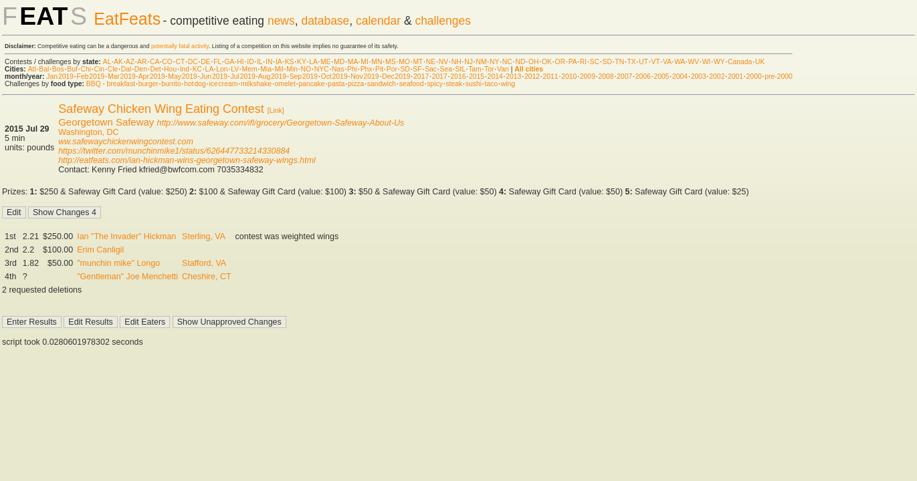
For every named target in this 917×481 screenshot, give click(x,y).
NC (507, 61)
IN (269, 61)
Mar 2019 (122, 76)
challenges (443, 20)
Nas (338, 69)
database (325, 20)
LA (313, 61)
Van (503, 69)
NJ (468, 61)
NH (456, 61)
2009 (587, 76)
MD (339, 61)
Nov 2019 (364, 76)
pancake (311, 84)
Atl (32, 69)
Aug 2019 (272, 76)
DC (193, 61)
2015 (476, 76)
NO (306, 69)
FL (217, 61)
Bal (44, 69)
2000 (754, 76)
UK (760, 61)
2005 (661, 76)
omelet (285, 84)
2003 (698, 76)
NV (443, 61)
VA (667, 61)
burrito (171, 84)
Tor (489, 69)
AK (118, 61)
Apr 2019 (151, 76)
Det (155, 69)
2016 (458, 76)
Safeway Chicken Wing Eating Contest (161, 109)
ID (250, 61)
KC (197, 69)
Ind (184, 69)
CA (154, 61)
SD (607, 61)
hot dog (195, 84)
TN (619, 61)
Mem (250, 69)
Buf (72, 69)
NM (481, 61)
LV (235, 69)
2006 (643, 76)
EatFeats (127, 18)
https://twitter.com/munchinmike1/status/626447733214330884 (174, 151)
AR (141, 61)
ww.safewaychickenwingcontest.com (125, 141)
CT (180, 61)
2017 (421, 76)
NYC (321, 69)
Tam (475, 69)
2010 (569, 76)
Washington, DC (88, 132)
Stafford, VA (204, 263)
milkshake (256, 84)
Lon (221, 69)
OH (533, 61)
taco (491, 84)
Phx (367, 69)
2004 (680, 76)
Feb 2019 (91, 76)
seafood (411, 84)
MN (376, 61)
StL (460, 69)
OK (547, 61)
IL (259, 61)
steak (453, 84)
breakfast (120, 84)
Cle (113, 69)
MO (404, 61)
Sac (431, 69)
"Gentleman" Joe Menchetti (127, 276)
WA (679, 61)
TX (631, 61)
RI (583, 61)
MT (418, 61)
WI (706, 61)
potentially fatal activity (180, 46)
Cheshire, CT (206, 276)
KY (301, 61)
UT (643, 61)
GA (228, 61)
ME (325, 61)
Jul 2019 (243, 76)
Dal (126, 69)
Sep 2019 (304, 76)
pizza (356, 84)
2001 (735, 76)
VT (655, 61)
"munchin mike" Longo (118, 263)
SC (594, 61)
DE (205, 61)
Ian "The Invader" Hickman (126, 236)
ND (520, 61)
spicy (435, 84)
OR (560, 61)
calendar (378, 20)
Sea (446, 69)
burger (148, 84)
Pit (379, 69)
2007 (624, 76)
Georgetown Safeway (106, 122)
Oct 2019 (334, 76)
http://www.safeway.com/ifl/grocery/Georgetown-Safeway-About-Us (280, 123)
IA (279, 61)
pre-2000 (779, 76)
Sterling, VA (203, 236)
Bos (58, 69)
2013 (513, 76)
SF (417, 69)
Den (140, 69)
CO (167, 61)
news (281, 20)
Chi (85, 69)
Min (292, 69)
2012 (532, 76)
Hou (170, 69)
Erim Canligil (100, 250)
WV (693, 61)
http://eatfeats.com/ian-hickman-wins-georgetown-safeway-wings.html (187, 160)
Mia (266, 69)
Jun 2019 (213, 76)
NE (430, 61)
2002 (716, 76)
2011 (550, 76)
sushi (474, 84)
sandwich (381, 84)
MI (365, 61)
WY (719, 61)
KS (289, 61)
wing (508, 84)
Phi (352, 69)
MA (353, 61)
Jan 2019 (60, 76)
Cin (99, 69)
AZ (130, 61)
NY (494, 61)
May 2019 (182, 76)
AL (107, 61)
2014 (495, 76)
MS (390, 61)
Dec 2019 (396, 76)
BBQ (93, 84)
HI (240, 61)
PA (573, 61)
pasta (336, 84)
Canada (740, 61)
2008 (605, 76)
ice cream (223, 84)
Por (392, 69)
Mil (278, 69)
